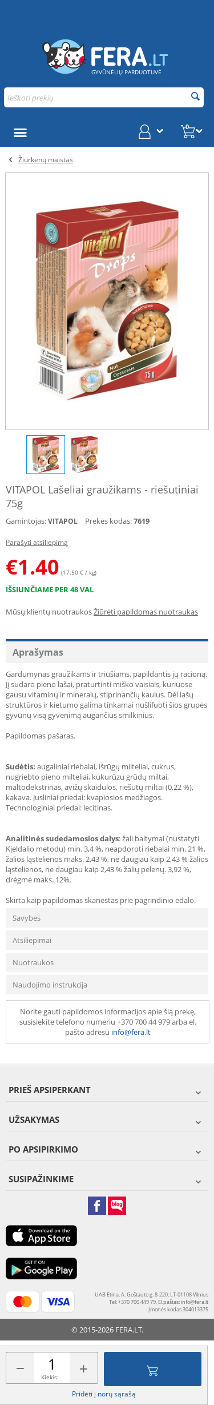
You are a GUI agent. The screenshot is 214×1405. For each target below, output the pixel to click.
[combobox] (104, 97)
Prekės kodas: (108, 521)
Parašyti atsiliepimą (37, 542)
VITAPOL (63, 521)
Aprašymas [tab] (38, 652)
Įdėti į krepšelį (152, 1369)
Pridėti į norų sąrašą (104, 1394)
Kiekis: (50, 1377)
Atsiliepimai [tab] (32, 940)
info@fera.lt (131, 1032)
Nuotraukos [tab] (33, 962)
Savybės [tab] (27, 918)
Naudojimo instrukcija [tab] (50, 985)
